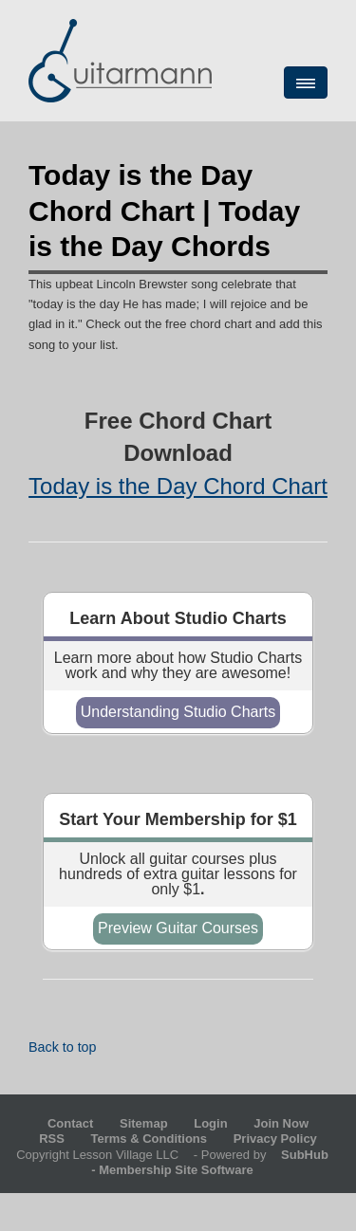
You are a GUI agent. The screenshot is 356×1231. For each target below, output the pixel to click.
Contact (70, 1123)
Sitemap (144, 1123)
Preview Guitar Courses (178, 928)
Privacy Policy (275, 1138)
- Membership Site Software (215, 1162)
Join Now (281, 1123)
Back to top (62, 1047)
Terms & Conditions (149, 1138)
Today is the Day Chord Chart (178, 486)
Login (210, 1123)
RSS (52, 1138)
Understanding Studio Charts (178, 712)
